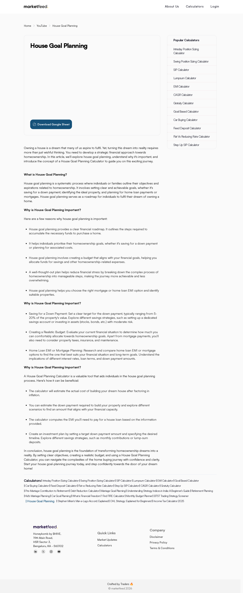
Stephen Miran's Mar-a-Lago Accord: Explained (82, 501)
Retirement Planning (201, 491)
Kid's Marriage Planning (37, 496)
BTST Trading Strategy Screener (170, 496)
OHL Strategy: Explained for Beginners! (130, 501)
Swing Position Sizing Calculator (190, 61)
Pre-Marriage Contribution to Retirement (46, 491)
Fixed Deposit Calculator (187, 128)
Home (27, 25)
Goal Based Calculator (185, 111)
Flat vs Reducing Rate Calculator (95, 485)
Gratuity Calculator (183, 103)
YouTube (42, 25)
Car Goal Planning (60, 496)
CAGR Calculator (183, 95)
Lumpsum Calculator (184, 78)
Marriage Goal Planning (112, 491)
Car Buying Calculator (185, 120)
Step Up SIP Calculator (186, 145)
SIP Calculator (181, 70)
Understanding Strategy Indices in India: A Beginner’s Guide (157, 491)
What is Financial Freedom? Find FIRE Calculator (97, 496)
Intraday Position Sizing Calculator (186, 51)
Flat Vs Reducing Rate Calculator (191, 136)
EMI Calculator (181, 86)
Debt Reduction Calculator (84, 491)
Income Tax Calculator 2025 (168, 501)
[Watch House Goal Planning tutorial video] (92, 84)
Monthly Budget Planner (138, 496)
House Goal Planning (64, 25)
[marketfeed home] (36, 6)
